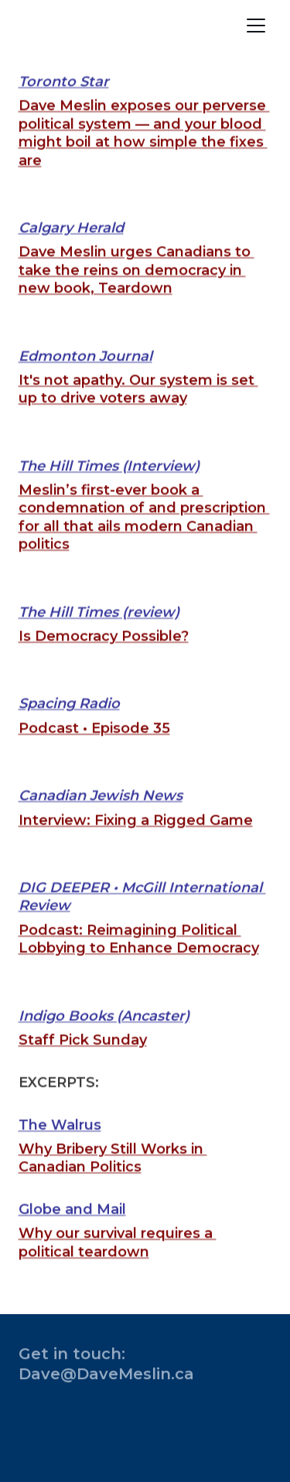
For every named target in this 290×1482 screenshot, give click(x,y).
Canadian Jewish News (101, 815)
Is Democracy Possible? (104, 655)
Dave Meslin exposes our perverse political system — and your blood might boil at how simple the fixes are (144, 152)
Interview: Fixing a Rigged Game (136, 839)
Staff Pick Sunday (83, 1058)
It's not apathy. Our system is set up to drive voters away (138, 408)
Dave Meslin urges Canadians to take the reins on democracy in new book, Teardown (136, 289)
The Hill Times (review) (99, 631)
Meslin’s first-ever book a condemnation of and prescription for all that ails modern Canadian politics (144, 536)
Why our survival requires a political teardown (118, 1262)
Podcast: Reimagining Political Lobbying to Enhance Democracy (139, 958)
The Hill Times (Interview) (109, 484)
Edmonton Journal (85, 375)
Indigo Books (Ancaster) (104, 1034)
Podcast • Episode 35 (94, 747)
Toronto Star (64, 100)
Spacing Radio (69, 723)
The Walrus (60, 1143)
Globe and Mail (72, 1229)
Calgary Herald (71, 246)
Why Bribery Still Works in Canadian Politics (113, 1176)
